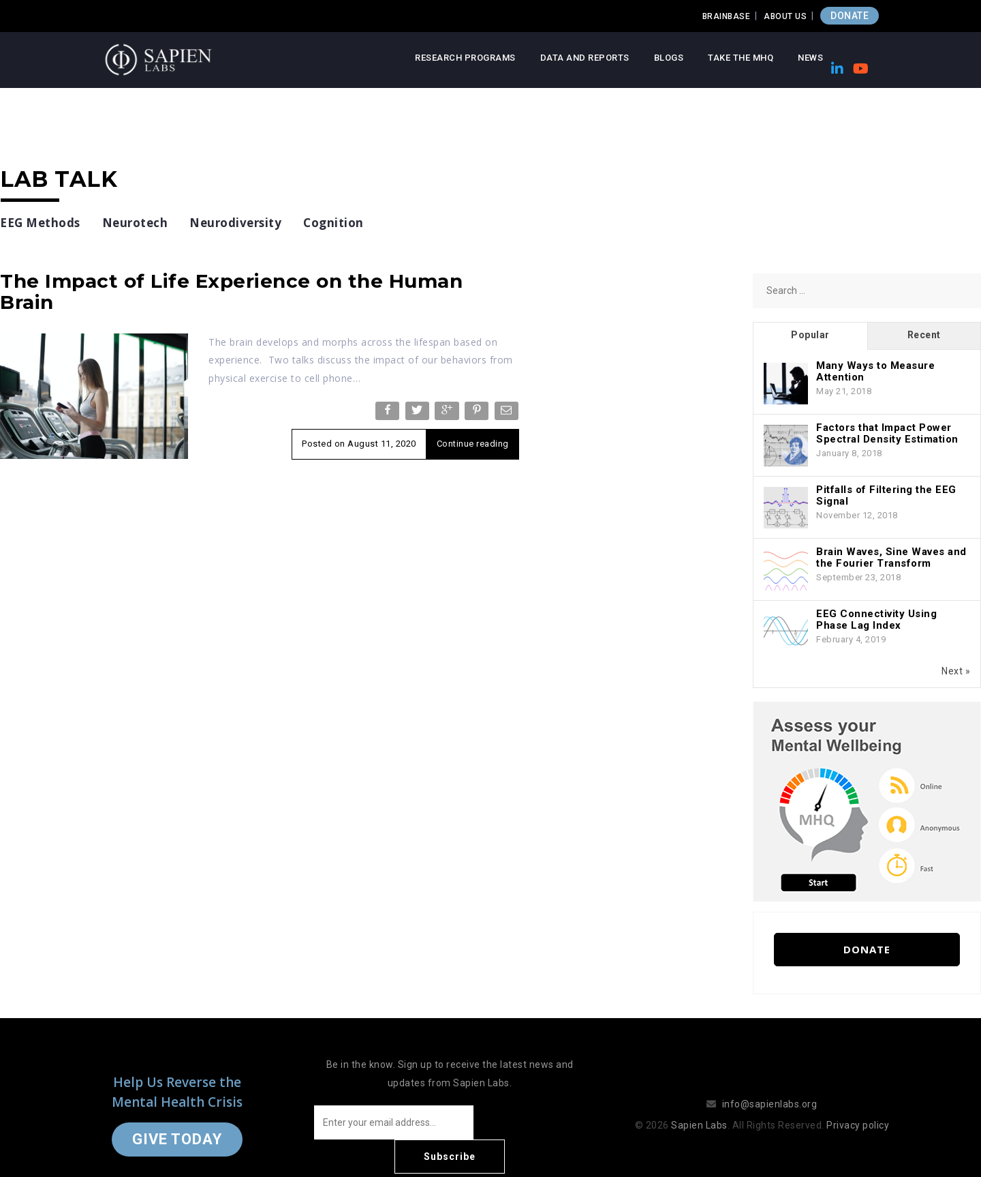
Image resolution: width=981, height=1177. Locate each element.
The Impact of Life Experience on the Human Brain (231, 291)
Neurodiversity (235, 222)
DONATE (849, 15)
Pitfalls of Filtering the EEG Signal (886, 495)
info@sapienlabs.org (770, 1087)
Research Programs (465, 58)
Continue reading (473, 443)
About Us (785, 16)
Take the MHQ (740, 58)
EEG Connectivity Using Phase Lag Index (876, 619)
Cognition (333, 222)
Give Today (177, 1122)
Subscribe (531, 1122)
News (810, 58)
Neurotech (135, 222)
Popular (810, 334)
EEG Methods (40, 222)
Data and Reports (584, 58)
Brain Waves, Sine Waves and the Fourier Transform (891, 557)
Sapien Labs (699, 1108)
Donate (866, 949)
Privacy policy (857, 1108)
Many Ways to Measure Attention (875, 371)
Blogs (669, 58)
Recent (924, 334)
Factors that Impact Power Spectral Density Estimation (887, 433)
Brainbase (726, 16)
